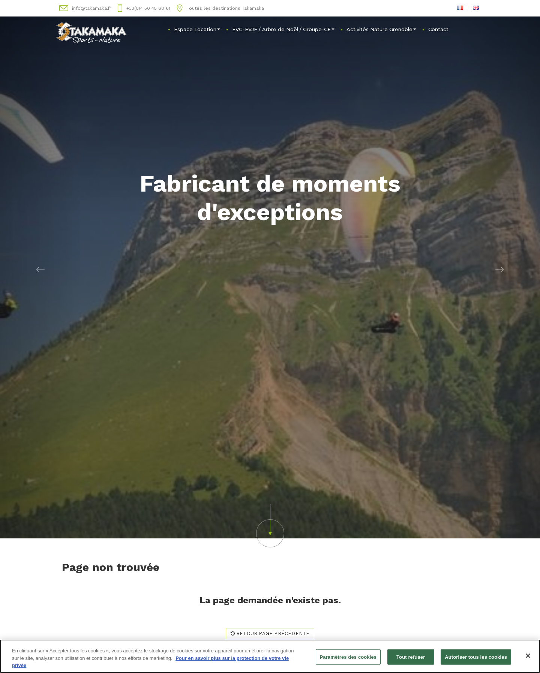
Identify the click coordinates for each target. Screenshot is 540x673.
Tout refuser (410, 657)
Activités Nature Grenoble (381, 29)
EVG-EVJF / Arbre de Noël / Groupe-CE (283, 29)
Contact (438, 29)
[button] (40, 269)
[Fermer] (528, 656)
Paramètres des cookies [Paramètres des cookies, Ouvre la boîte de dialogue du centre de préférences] (348, 657)
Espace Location (197, 29)
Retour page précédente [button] (270, 633)
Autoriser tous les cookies (476, 657)
